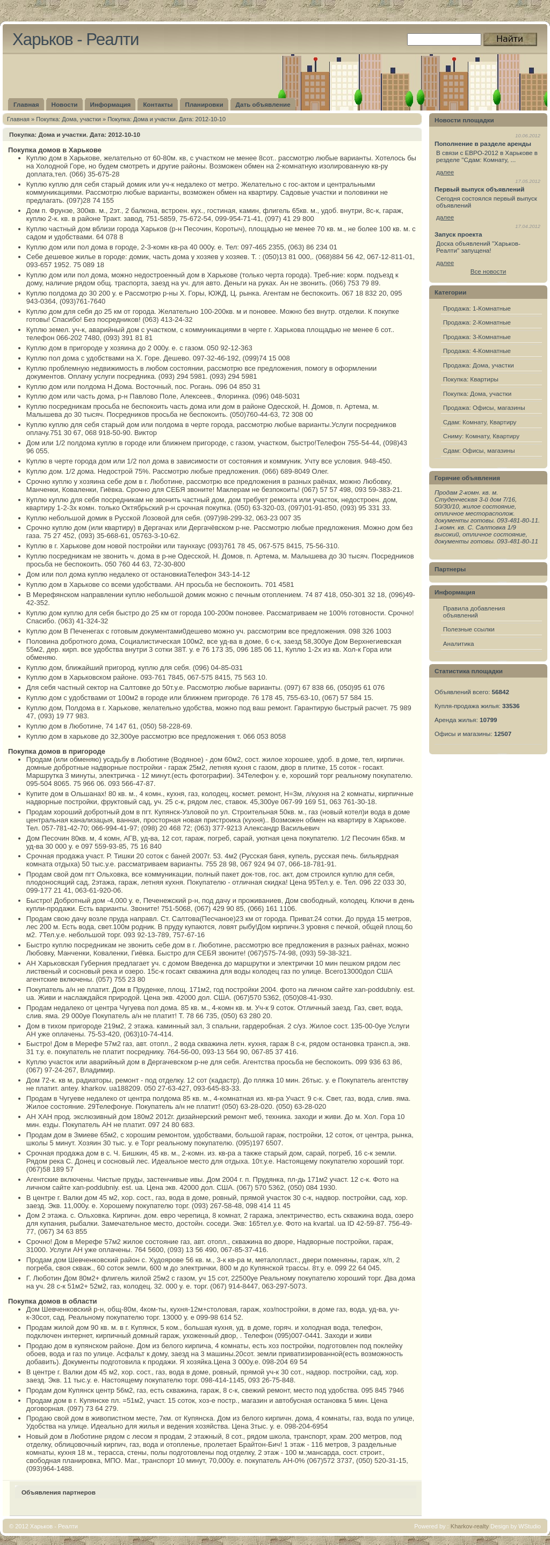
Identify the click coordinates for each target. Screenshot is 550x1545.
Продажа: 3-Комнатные (477, 336)
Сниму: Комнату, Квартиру (481, 435)
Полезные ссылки (469, 629)
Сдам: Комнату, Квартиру (480, 421)
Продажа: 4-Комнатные (477, 350)
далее (445, 171)
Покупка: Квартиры (470, 379)
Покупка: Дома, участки (68, 119)
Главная (18, 119)
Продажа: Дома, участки (478, 365)
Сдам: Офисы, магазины (479, 450)
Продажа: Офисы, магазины (484, 407)
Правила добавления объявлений (474, 612)
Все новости (488, 271)
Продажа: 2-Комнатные (477, 322)
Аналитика (458, 643)
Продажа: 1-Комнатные (477, 308)
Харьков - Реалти (75, 39)
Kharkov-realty (470, 1526)
